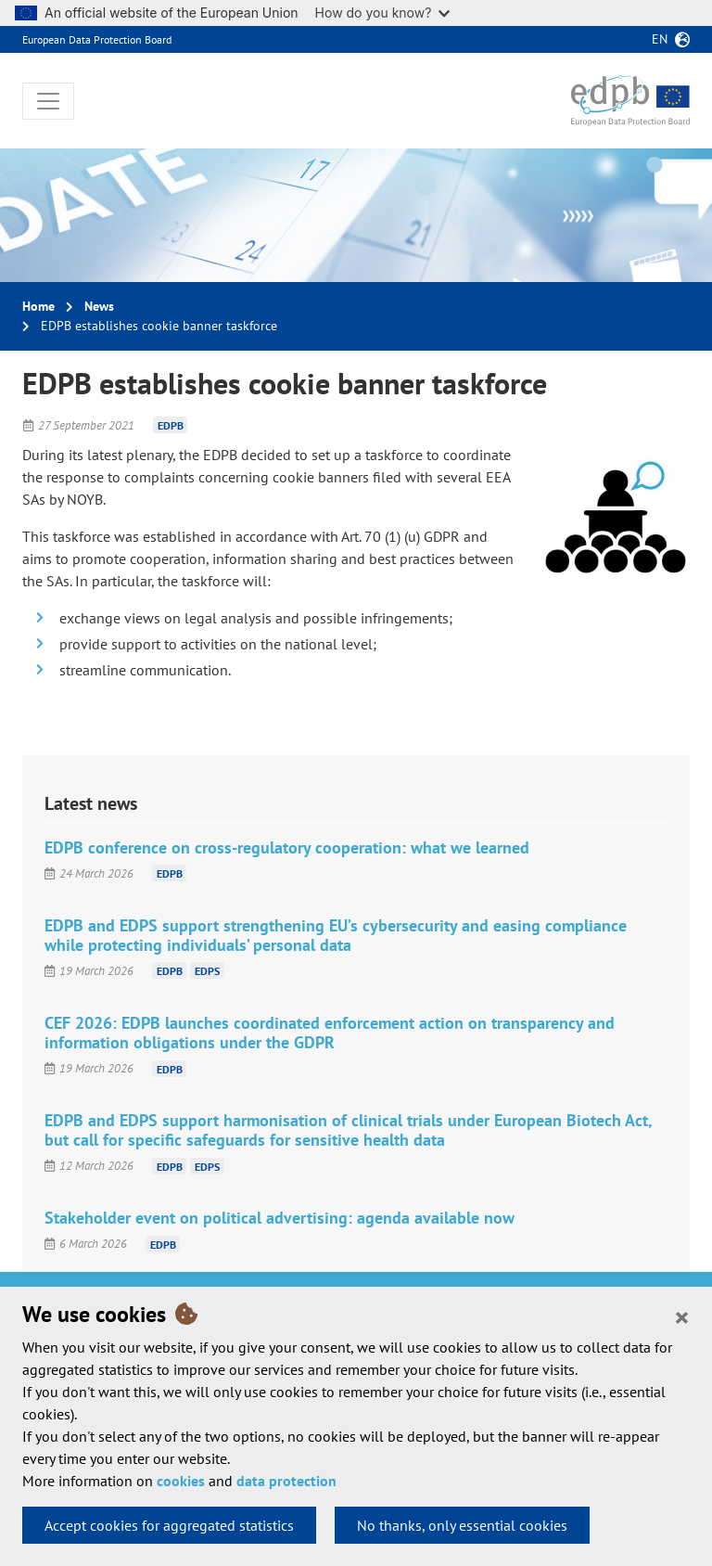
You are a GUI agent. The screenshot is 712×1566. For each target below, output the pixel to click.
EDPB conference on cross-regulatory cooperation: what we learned (286, 847)
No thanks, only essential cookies (462, 1525)
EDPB (171, 425)
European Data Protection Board (97, 39)
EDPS (207, 971)
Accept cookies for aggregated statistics (169, 1525)
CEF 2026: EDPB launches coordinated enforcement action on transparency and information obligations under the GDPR (329, 1032)
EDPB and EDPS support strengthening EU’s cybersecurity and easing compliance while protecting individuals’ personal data (335, 935)
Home (38, 306)
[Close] (682, 1316)
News (99, 306)
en (660, 39)
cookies (181, 1480)
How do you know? (383, 12)
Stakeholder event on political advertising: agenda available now (279, 1217)
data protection (286, 1480)
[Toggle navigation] (48, 101)
